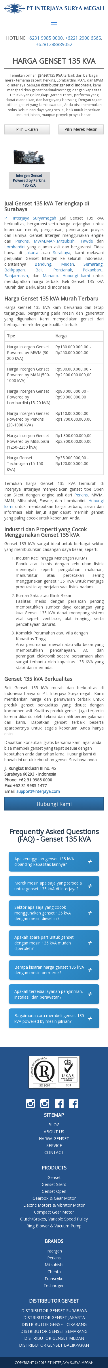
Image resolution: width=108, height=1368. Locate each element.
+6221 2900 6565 (83, 38)
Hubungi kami (76, 275)
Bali (38, 270)
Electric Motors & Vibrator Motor (54, 1205)
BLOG (54, 1124)
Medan (67, 264)
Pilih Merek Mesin (81, 129)
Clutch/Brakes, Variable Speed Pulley (54, 1219)
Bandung (43, 264)
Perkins (22, 241)
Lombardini (14, 247)
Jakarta (31, 252)
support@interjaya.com (38, 791)
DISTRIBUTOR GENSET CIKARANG (54, 1324)
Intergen (54, 1251)
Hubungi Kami (54, 803)
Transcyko (54, 1278)
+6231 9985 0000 (45, 38)
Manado (50, 275)
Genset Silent (54, 1184)
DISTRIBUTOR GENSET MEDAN (54, 1338)
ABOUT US (54, 1131)
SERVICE (54, 1145)
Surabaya (61, 252)
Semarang (93, 264)
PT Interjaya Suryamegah (30, 218)
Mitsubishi (66, 241)
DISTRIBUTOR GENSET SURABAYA (54, 1310)
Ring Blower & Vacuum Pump (54, 1226)
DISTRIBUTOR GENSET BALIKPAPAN (54, 1345)
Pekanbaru (93, 270)
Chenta (54, 1271)
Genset (54, 1177)
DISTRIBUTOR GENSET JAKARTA (54, 1317)
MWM (39, 241)
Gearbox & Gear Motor (54, 1198)
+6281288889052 (54, 44)
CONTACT (54, 1152)
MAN (51, 241)
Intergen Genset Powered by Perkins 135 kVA (29, 180)
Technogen (54, 1285)
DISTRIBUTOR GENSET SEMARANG (54, 1331)
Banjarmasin (16, 275)
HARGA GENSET (54, 1138)
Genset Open (54, 1191)
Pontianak (62, 270)
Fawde (87, 241)
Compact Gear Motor (54, 1212)
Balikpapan (14, 270)
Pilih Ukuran (27, 129)
